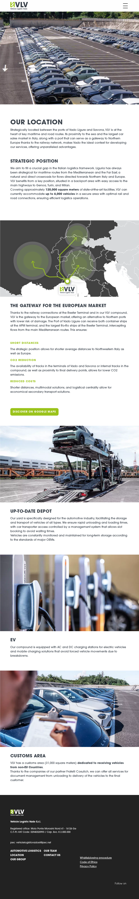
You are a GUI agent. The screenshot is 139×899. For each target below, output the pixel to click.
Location (17, 855)
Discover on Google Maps (34, 412)
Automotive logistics (25, 851)
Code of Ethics (88, 862)
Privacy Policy (88, 866)
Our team (50, 851)
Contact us (52, 855)
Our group (18, 859)
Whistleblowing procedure (96, 858)
